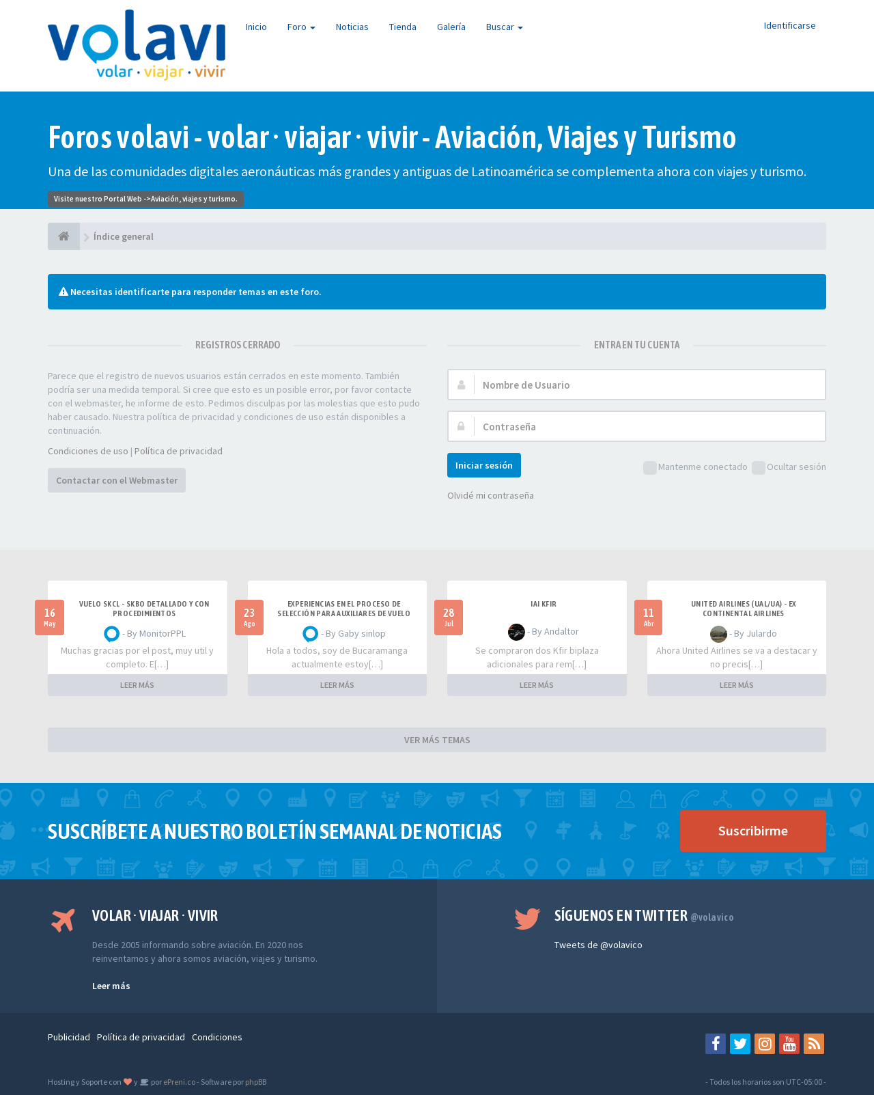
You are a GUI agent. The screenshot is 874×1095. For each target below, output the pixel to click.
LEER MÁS (137, 685)
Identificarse (790, 25)
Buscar (504, 26)
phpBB (255, 1082)
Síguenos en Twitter (644, 915)
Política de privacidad (179, 451)
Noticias (352, 26)
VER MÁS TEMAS (437, 740)
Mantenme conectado (695, 467)
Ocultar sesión (789, 467)
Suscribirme (753, 830)
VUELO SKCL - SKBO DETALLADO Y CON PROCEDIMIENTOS (144, 608)
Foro (301, 26)
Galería (451, 26)
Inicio (256, 26)
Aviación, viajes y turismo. (194, 199)
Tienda (403, 26)
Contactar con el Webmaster (117, 480)
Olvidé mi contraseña (490, 495)
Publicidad (69, 1037)
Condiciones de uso (88, 451)
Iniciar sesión (484, 465)
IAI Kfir (543, 604)
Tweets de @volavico (598, 945)
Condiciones (217, 1037)
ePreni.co (178, 1082)
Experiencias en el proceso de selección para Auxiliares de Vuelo (343, 608)
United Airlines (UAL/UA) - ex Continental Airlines (743, 608)
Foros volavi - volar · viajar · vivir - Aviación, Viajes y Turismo (392, 137)
